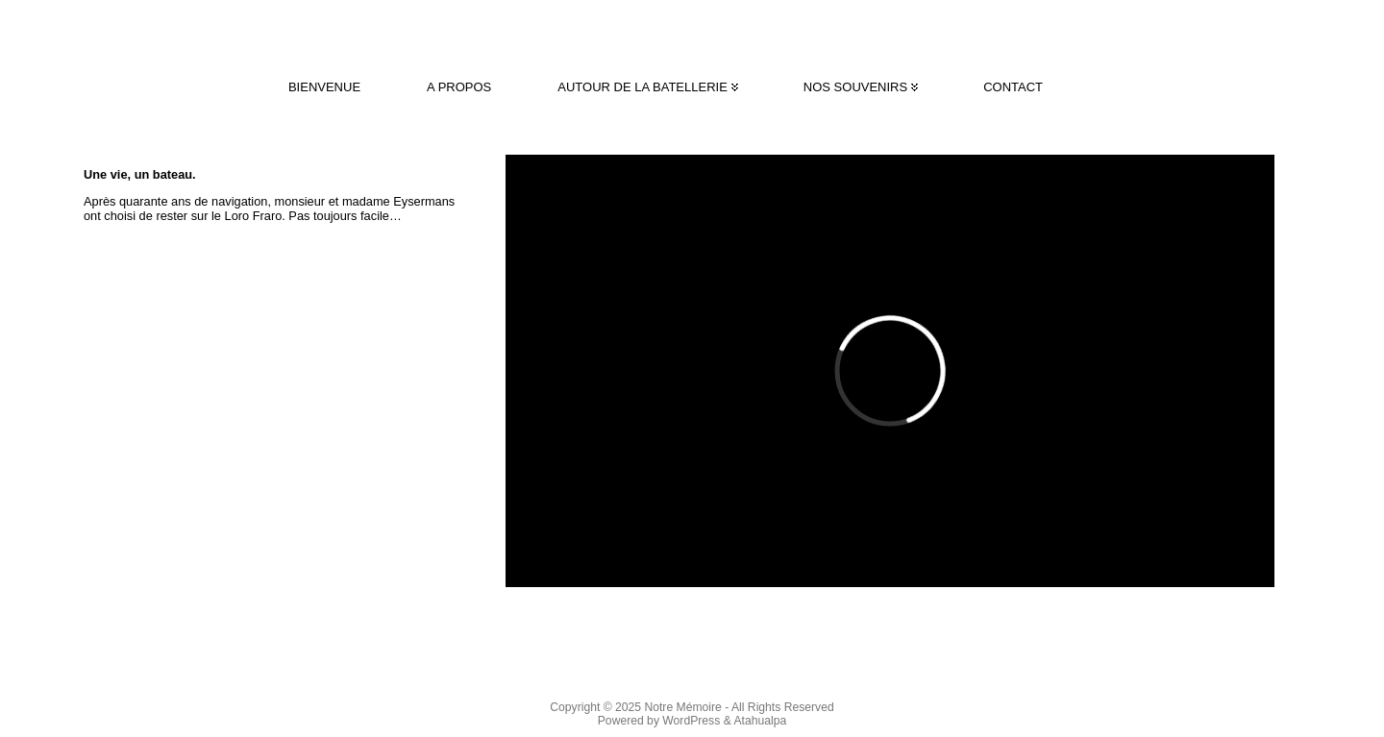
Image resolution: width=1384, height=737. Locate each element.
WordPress (691, 720)
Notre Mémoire (682, 707)
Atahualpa (759, 720)
